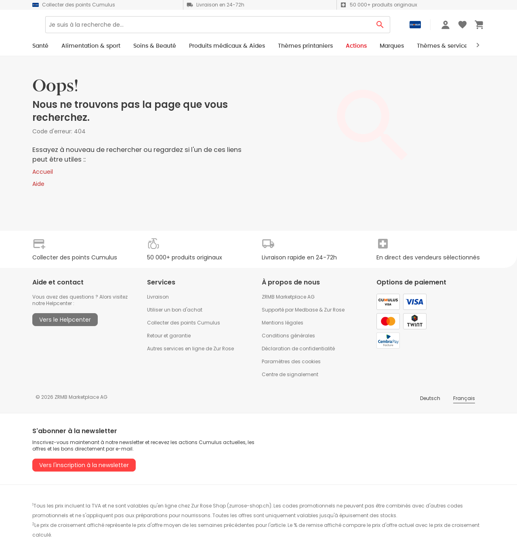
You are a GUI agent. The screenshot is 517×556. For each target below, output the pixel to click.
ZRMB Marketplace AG (288, 296)
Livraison (158, 296)
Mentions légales (282, 322)
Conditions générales (288, 335)
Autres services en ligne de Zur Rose (190, 348)
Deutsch (430, 398)
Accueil (42, 172)
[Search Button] (380, 27)
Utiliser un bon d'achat (174, 309)
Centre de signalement (290, 374)
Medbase (306, 309)
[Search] (233, 27)
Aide (38, 184)
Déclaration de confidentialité (298, 348)
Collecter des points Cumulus (183, 322)
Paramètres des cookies (291, 361)
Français (464, 398)
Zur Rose (334, 309)
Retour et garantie (169, 335)
